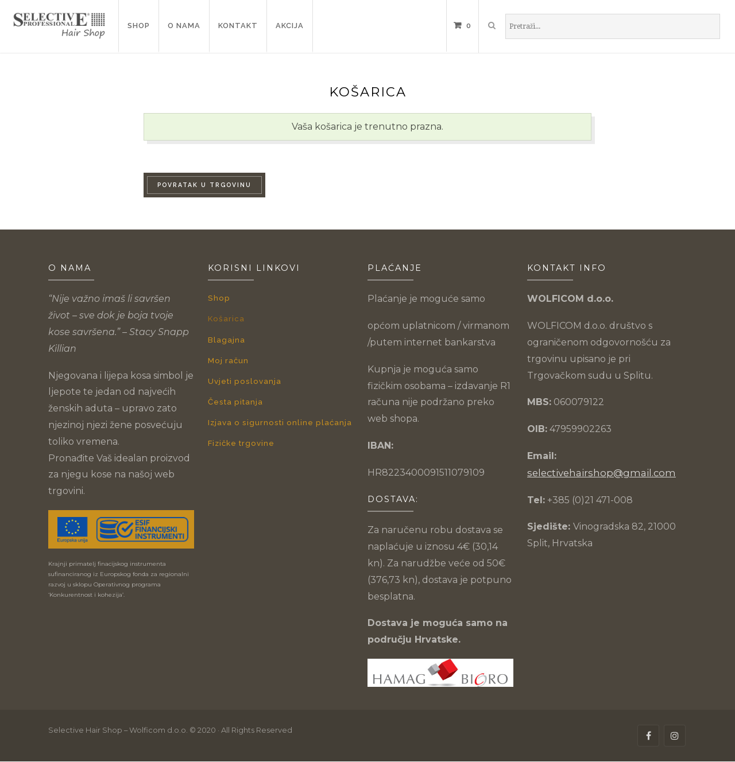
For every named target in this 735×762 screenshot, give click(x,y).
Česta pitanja (234, 398)
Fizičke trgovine (240, 438)
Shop (138, 25)
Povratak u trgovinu (204, 184)
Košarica (225, 317)
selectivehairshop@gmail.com (595, 472)
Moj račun (228, 358)
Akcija (290, 25)
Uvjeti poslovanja (243, 378)
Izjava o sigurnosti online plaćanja (277, 418)
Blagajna (226, 338)
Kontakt (238, 25)
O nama (184, 25)
